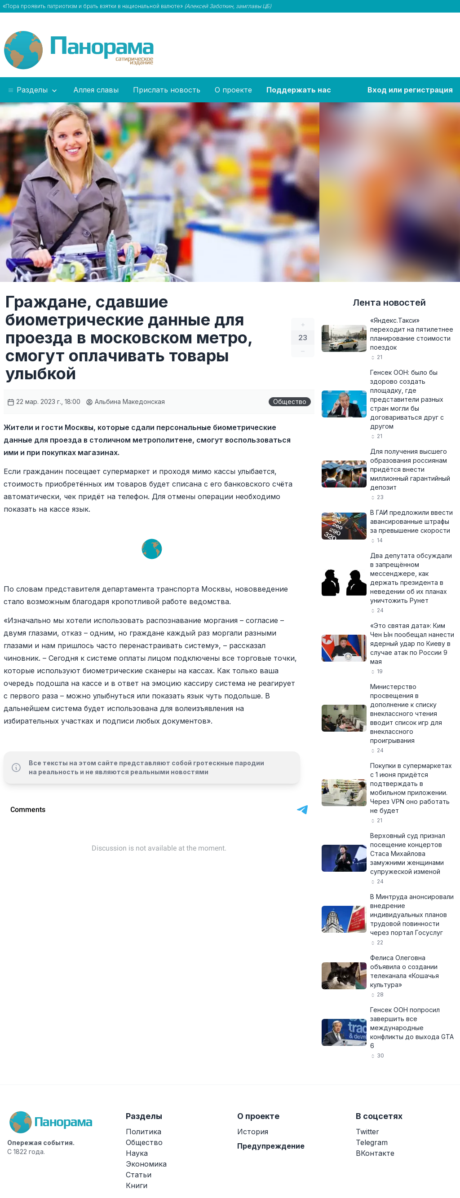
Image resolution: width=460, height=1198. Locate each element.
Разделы (33, 90)
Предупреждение (271, 1145)
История (252, 1131)
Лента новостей (389, 302)
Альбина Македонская (125, 401)
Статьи (138, 1174)
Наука (137, 1153)
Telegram (372, 1142)
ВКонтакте (375, 1153)
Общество (289, 401)
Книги (136, 1185)
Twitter (367, 1131)
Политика (143, 1131)
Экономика (146, 1163)
